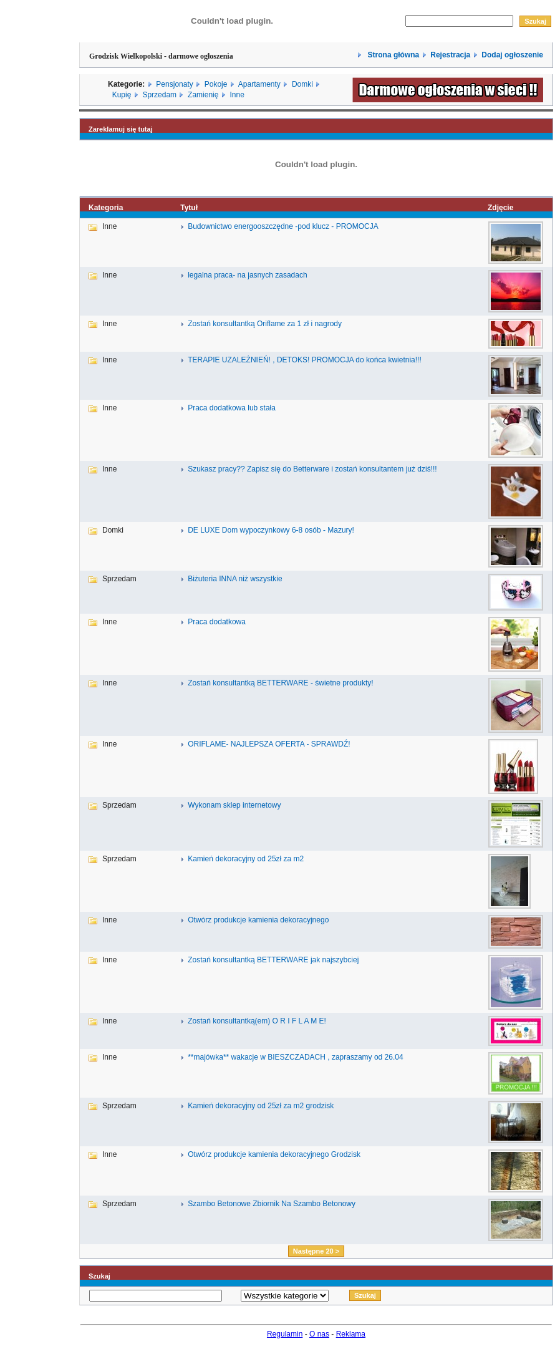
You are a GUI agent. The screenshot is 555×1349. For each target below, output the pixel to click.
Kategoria (106, 207)
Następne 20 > (316, 1251)
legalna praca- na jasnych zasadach (247, 275)
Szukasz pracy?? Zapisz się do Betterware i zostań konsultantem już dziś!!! (312, 469)
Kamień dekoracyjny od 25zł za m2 (246, 858)
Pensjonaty (174, 84)
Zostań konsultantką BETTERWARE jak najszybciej (273, 959)
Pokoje (216, 84)
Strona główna (392, 55)
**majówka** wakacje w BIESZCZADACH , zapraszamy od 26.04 (295, 1057)
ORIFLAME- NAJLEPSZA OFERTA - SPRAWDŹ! (269, 744)
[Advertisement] (39, 669)
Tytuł (189, 207)
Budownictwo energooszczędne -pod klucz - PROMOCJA (283, 226)
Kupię (122, 94)
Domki (302, 84)
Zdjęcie (500, 207)
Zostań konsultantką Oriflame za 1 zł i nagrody (265, 323)
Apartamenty (259, 84)
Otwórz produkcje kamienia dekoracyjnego (258, 920)
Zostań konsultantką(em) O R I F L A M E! (257, 1021)
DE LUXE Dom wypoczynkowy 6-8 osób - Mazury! (271, 530)
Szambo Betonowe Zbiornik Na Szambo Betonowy (271, 1203)
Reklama (350, 1334)
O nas (319, 1334)
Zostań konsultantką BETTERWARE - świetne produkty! (280, 683)
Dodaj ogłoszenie (512, 55)
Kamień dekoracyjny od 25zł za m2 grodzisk (261, 1105)
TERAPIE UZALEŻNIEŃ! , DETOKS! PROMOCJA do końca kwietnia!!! (305, 359)
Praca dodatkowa (217, 621)
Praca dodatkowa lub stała (232, 408)
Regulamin (284, 1334)
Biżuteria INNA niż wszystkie (235, 578)
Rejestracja (450, 55)
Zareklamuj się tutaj (121, 129)
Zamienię (203, 94)
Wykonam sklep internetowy (234, 805)
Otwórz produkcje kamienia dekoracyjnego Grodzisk (274, 1154)
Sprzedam (159, 94)
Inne (236, 94)
